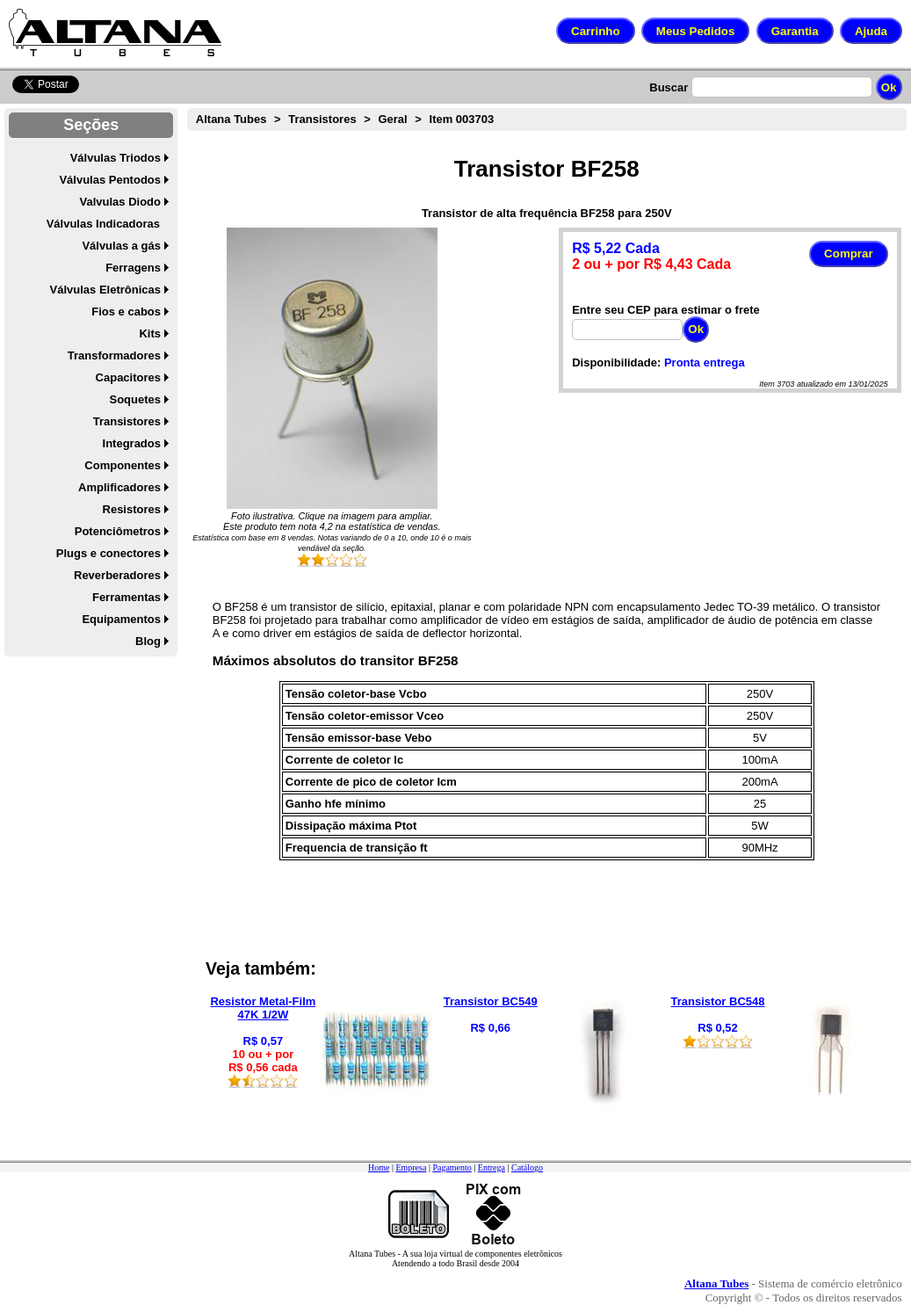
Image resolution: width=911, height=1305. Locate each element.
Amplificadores (119, 487)
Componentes (122, 465)
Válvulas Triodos (115, 157)
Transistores (127, 421)
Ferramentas (126, 597)
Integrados (132, 443)
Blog (148, 641)
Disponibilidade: (616, 362)
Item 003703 (462, 119)
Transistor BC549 (491, 1001)
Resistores (132, 509)
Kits (150, 333)
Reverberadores (117, 575)
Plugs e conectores (108, 553)
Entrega (491, 1167)
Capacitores (128, 377)
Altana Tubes (231, 119)
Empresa (410, 1167)
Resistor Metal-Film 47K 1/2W (262, 1008)
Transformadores (114, 355)
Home (378, 1167)
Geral (392, 119)
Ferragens (133, 267)
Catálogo (527, 1167)
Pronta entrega (704, 362)
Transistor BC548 (718, 1001)
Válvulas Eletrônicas (105, 289)
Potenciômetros (118, 531)
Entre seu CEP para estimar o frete (666, 309)
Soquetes (135, 399)
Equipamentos (121, 619)
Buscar (668, 87)
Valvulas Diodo (120, 201)
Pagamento (451, 1167)
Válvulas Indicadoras (103, 223)
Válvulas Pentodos (110, 179)
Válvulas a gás (121, 245)
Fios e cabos (126, 311)
